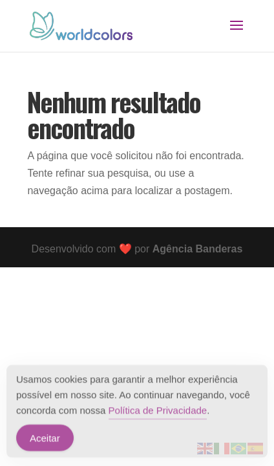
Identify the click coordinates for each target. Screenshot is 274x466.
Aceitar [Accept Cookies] (45, 439)
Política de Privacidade (158, 411)
